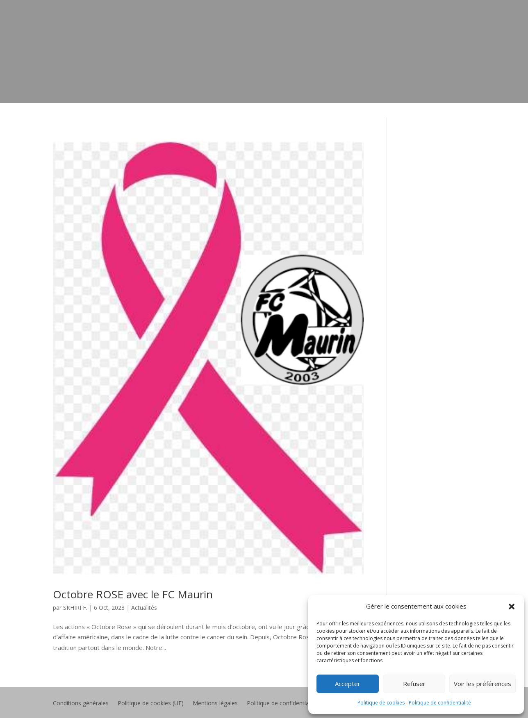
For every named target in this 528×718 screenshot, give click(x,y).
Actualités (144, 607)
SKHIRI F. (75, 607)
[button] (512, 606)
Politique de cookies (381, 702)
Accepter (347, 683)
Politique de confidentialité (440, 702)
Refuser (414, 683)
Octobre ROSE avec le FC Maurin (133, 594)
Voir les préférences (482, 683)
